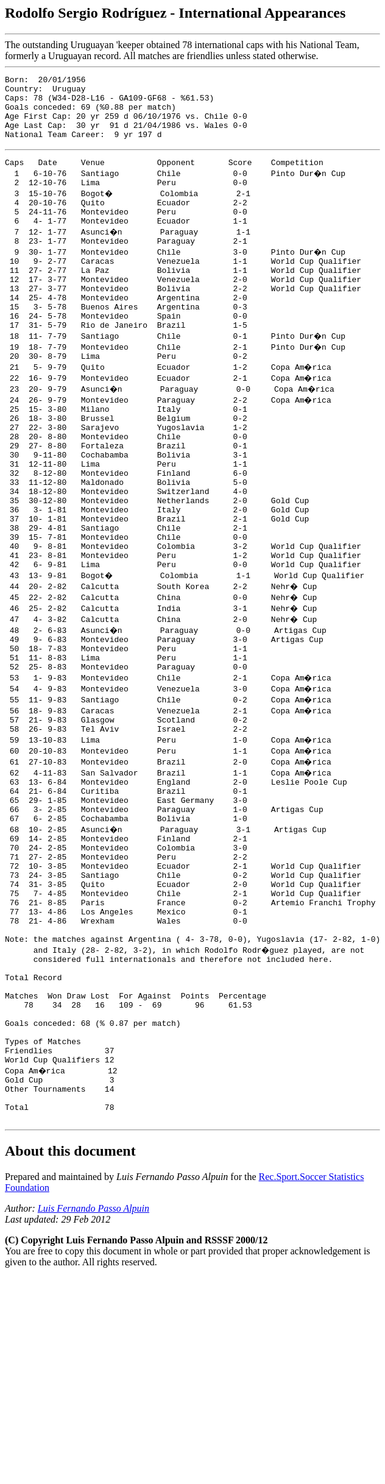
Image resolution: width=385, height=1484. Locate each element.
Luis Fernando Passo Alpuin (93, 1354)
